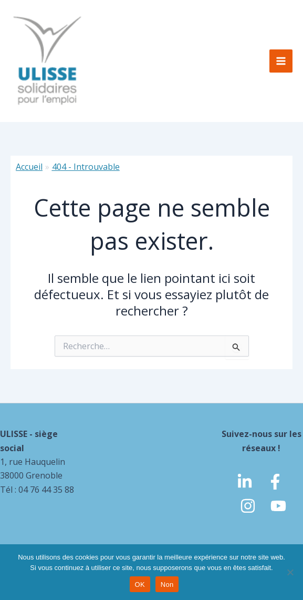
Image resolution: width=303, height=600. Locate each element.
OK (140, 584)
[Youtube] (278, 506)
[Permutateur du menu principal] (280, 61)
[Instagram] (248, 506)
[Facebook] (275, 482)
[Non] (290, 572)
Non (167, 584)
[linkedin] (245, 482)
